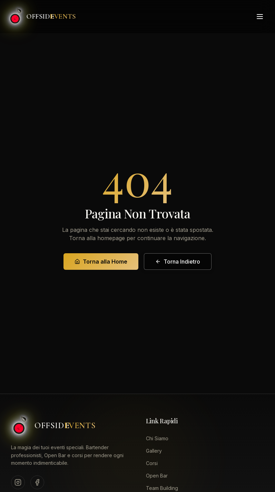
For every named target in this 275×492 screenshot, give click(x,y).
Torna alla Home (101, 261)
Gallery (154, 451)
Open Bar (157, 476)
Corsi (152, 463)
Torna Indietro (177, 261)
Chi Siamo (157, 438)
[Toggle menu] (260, 15)
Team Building (162, 488)
